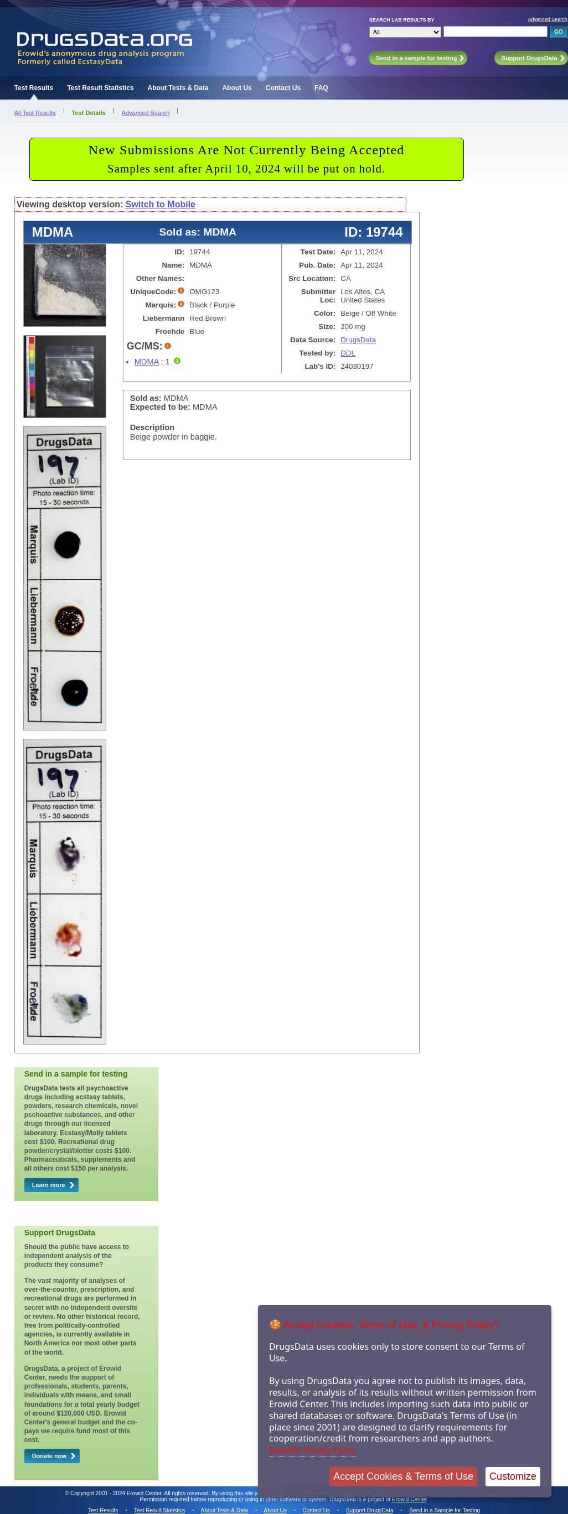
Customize (512, 1476)
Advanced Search (547, 19)
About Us (236, 88)
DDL (347, 353)
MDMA (147, 361)
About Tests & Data (178, 88)
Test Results (33, 88)
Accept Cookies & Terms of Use (403, 1476)
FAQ (321, 88)
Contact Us (283, 88)
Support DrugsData (370, 1510)
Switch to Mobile (160, 204)
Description (152, 427)
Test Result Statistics (100, 88)
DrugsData (358, 340)
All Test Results (35, 112)
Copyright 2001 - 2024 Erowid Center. (116, 1493)
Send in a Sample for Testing (444, 1510)
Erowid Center (409, 1499)
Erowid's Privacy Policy (312, 1449)
